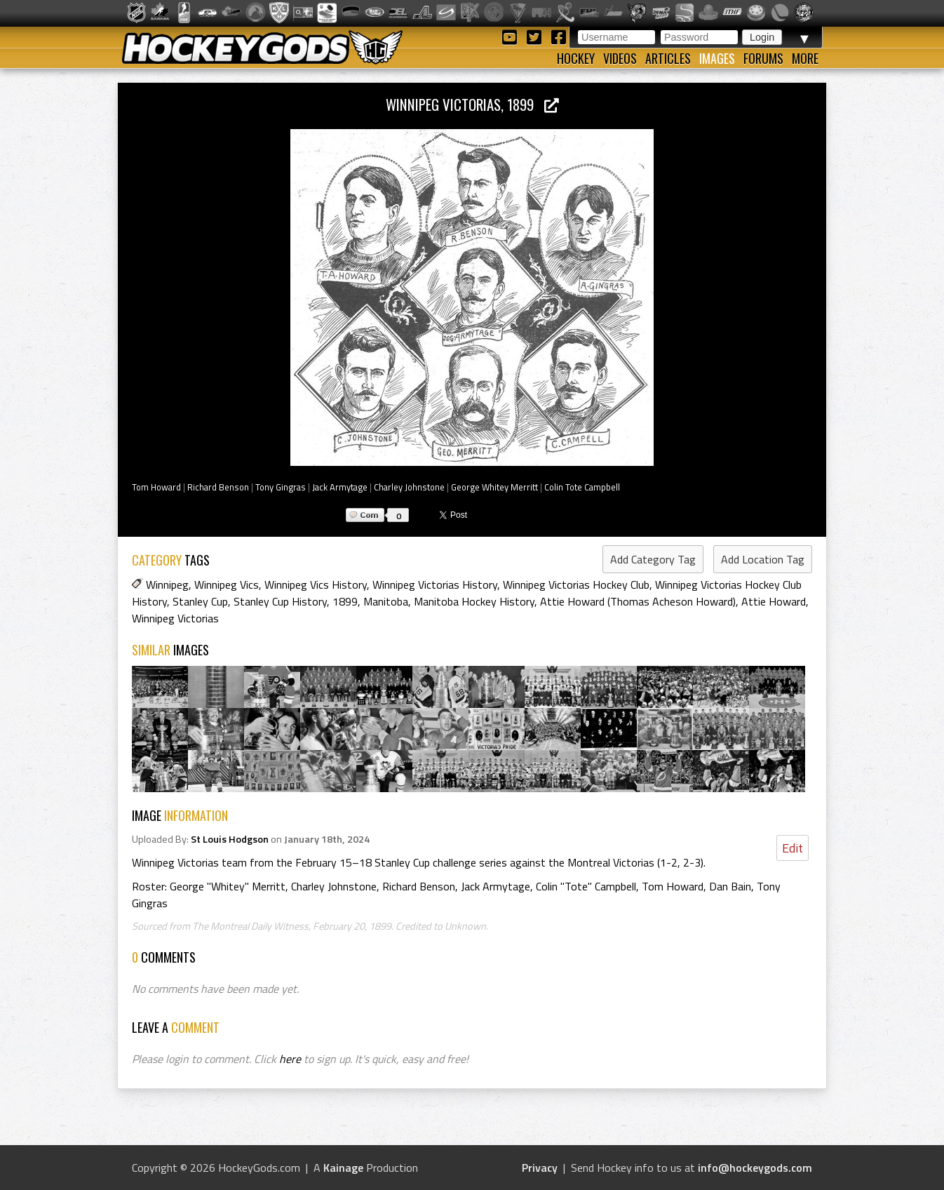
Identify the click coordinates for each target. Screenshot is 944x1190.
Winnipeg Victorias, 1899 (472, 104)
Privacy (540, 1167)
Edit (792, 847)
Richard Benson (218, 487)
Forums (763, 58)
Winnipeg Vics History (315, 584)
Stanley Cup (200, 601)
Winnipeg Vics (226, 584)
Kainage (343, 1167)
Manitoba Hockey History (474, 601)
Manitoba (385, 601)
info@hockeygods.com (755, 1167)
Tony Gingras (280, 487)
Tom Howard (156, 487)
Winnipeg (167, 584)
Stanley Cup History (280, 601)
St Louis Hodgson (230, 839)
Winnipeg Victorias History (434, 584)
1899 (345, 601)
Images (717, 58)
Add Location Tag (762, 559)
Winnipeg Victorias (175, 618)
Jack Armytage (340, 487)
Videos (620, 58)
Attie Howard (773, 601)
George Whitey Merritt (494, 487)
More (805, 58)
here (290, 1058)
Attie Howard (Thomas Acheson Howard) (638, 601)
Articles (668, 58)
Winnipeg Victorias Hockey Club (576, 584)
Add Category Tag (653, 559)
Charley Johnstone (409, 487)
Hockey (576, 58)
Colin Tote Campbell (582, 487)
